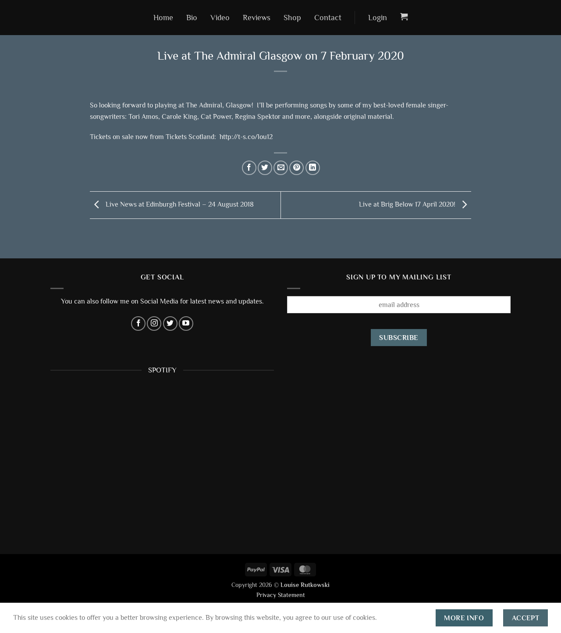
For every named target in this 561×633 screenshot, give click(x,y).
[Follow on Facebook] (138, 323)
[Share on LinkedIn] (312, 168)
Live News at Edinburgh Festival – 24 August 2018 (172, 204)
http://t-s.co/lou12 (246, 137)
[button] (377, 17)
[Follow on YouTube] (186, 323)
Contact (327, 17)
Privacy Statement (280, 594)
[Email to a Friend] (280, 168)
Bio (191, 17)
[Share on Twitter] (265, 168)
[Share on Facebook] (249, 168)
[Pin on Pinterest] (296, 168)
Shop (292, 17)
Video (220, 17)
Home (163, 17)
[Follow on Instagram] (154, 323)
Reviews (256, 17)
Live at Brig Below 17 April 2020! (415, 204)
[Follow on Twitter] (170, 323)
